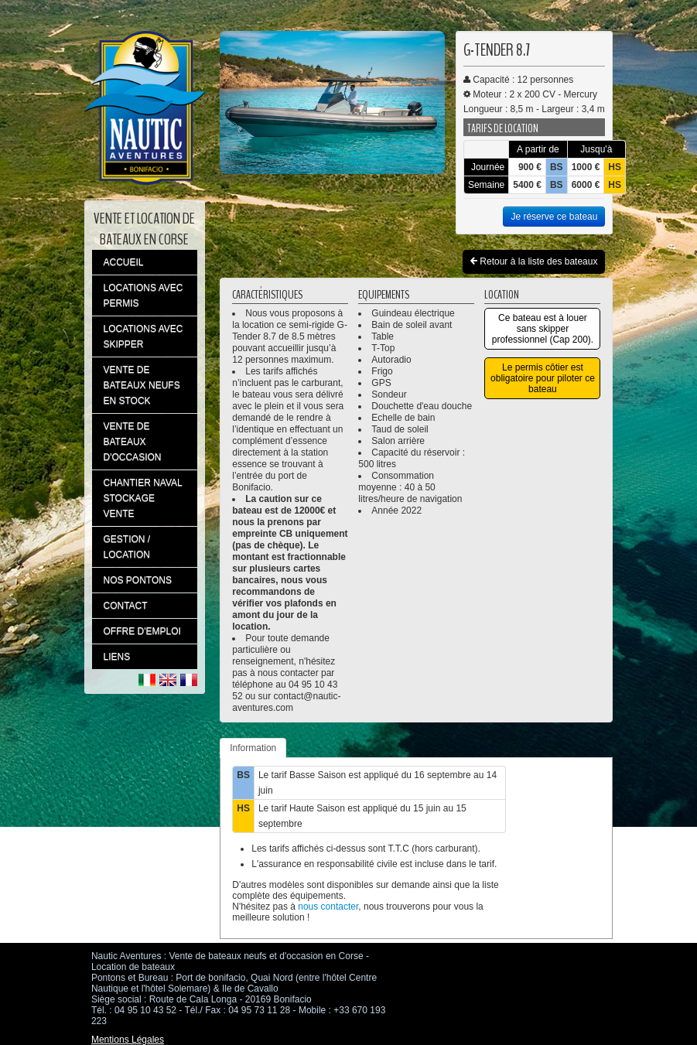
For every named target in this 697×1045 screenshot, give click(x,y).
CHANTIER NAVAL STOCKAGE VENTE (143, 498)
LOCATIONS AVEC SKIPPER (143, 336)
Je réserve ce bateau (554, 216)
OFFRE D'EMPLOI (142, 631)
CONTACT (126, 605)
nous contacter (328, 906)
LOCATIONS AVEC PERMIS (143, 295)
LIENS (117, 656)
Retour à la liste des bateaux (533, 262)
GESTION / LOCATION (127, 547)
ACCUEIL (124, 262)
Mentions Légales (127, 1039)
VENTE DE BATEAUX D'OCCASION (133, 442)
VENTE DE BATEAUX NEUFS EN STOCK (142, 385)
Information (253, 748)
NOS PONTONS (138, 580)
